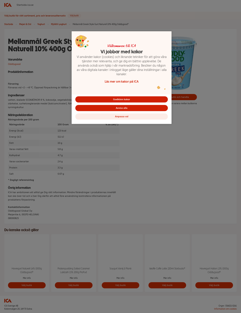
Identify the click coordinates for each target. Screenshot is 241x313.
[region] (122, 77)
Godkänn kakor (121, 99)
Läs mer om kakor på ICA (122, 81)
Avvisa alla (121, 107)
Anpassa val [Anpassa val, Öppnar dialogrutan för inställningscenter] (121, 116)
